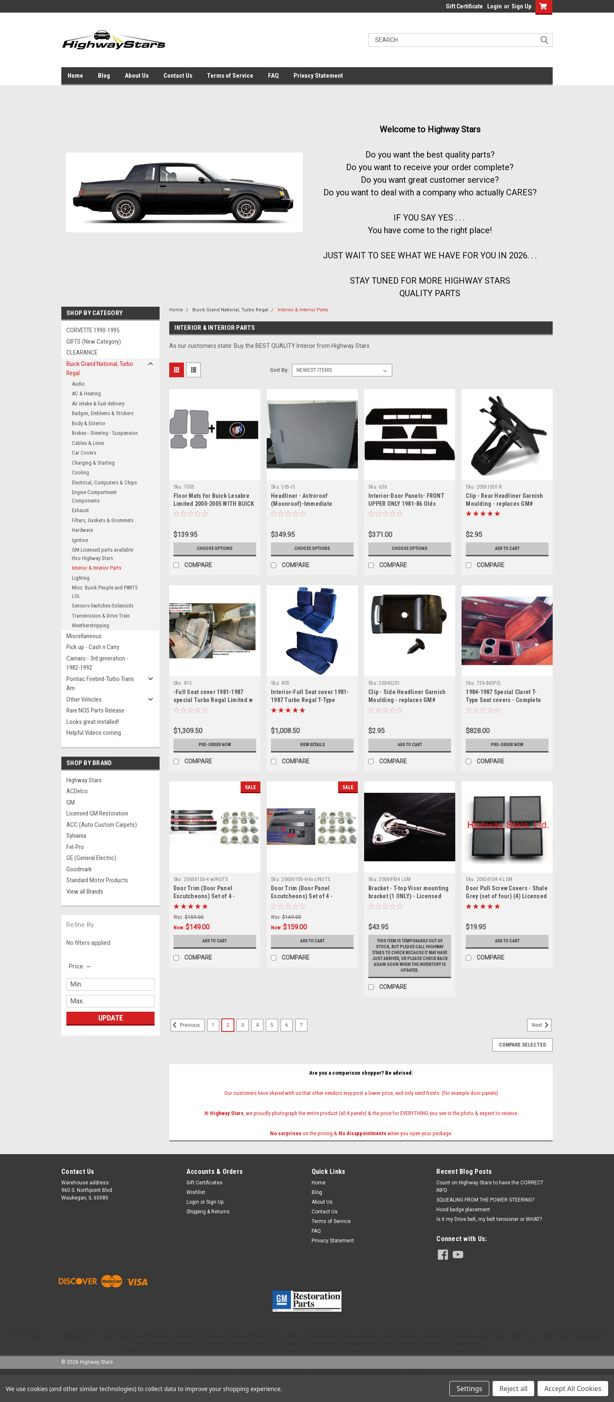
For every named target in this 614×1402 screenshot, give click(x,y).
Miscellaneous (84, 636)
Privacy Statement (318, 75)
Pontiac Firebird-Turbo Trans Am (100, 683)
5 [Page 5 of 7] (271, 1043)
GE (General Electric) (91, 858)
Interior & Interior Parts (96, 568)
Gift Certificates (204, 1200)
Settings (469, 1388)
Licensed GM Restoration (97, 813)
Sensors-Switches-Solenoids (103, 605)
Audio (78, 384)
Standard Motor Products (97, 880)
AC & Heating (86, 393)
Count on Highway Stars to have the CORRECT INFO (489, 1204)
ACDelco (77, 791)
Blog (104, 75)
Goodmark (79, 869)
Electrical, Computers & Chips (104, 482)
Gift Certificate (464, 6)
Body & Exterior (88, 423)
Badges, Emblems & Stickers (103, 413)
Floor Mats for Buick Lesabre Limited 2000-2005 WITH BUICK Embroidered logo (213, 503)
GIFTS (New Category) (93, 341)
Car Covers (84, 453)
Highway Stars (84, 780)
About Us (137, 75)
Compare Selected (522, 1062)
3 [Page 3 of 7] (242, 1043)
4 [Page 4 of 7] (257, 1043)
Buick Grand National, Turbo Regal (99, 368)
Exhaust (80, 510)
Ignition (80, 540)
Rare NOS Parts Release (95, 710)
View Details (312, 745)
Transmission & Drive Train (101, 616)
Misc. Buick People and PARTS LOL (105, 591)
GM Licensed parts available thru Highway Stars (102, 554)
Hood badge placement (463, 1227)
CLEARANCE (81, 352)
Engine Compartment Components (94, 496)
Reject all (513, 1388)
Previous (185, 1043)
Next (541, 1043)
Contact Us (177, 75)
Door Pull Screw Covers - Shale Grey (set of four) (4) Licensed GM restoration (507, 896)
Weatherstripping (90, 625)
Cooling (80, 472)
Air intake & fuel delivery (98, 403)
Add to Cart (507, 548)
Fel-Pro (75, 847)
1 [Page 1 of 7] (213, 1043)
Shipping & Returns (208, 1229)
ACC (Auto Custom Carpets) (101, 825)
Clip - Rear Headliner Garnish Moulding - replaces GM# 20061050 (504, 503)
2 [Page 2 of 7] (227, 1043)
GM (70, 802)
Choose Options (214, 548)
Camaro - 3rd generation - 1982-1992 (97, 663)
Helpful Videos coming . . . (97, 733)
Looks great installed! (92, 722)
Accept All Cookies (572, 1388)
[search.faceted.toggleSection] (80, 966)
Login (494, 6)
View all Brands (84, 891)
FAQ (273, 75)
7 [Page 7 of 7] (301, 1043)
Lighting (80, 578)
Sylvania (76, 835)
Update (110, 1017)
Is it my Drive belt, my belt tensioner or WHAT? (489, 1237)
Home (75, 75)
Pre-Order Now (215, 745)
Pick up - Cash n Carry (92, 647)
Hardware (82, 530)
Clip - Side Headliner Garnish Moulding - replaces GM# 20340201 (407, 700)
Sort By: (279, 370)
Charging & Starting (93, 463)
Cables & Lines (88, 443)
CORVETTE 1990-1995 (92, 330)
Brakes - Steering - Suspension (105, 433)
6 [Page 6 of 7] (286, 1043)
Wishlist (195, 1210)
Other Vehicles (84, 699)
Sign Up (521, 6)
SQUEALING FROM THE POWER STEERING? (485, 1218)
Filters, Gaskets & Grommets (103, 520)
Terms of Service (230, 75)
